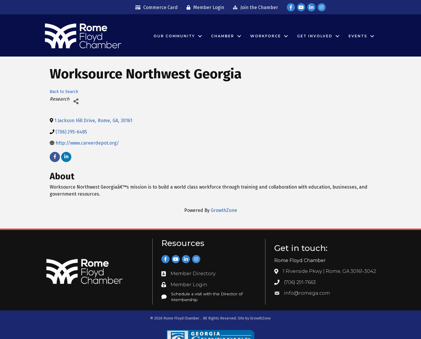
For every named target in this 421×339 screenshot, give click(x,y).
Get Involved (314, 36)
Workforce (265, 36)
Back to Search (64, 91)
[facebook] (55, 157)
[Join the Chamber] (254, 7)
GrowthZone (224, 210)
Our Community (174, 36)
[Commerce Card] (155, 7)
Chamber (222, 36)
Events (357, 36)
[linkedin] (66, 157)
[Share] (75, 101)
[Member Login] (204, 7)
